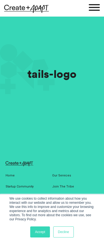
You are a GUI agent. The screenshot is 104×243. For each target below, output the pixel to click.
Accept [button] (40, 232)
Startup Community (20, 186)
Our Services (61, 175)
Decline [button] (63, 232)
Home (10, 175)
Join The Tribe (63, 186)
